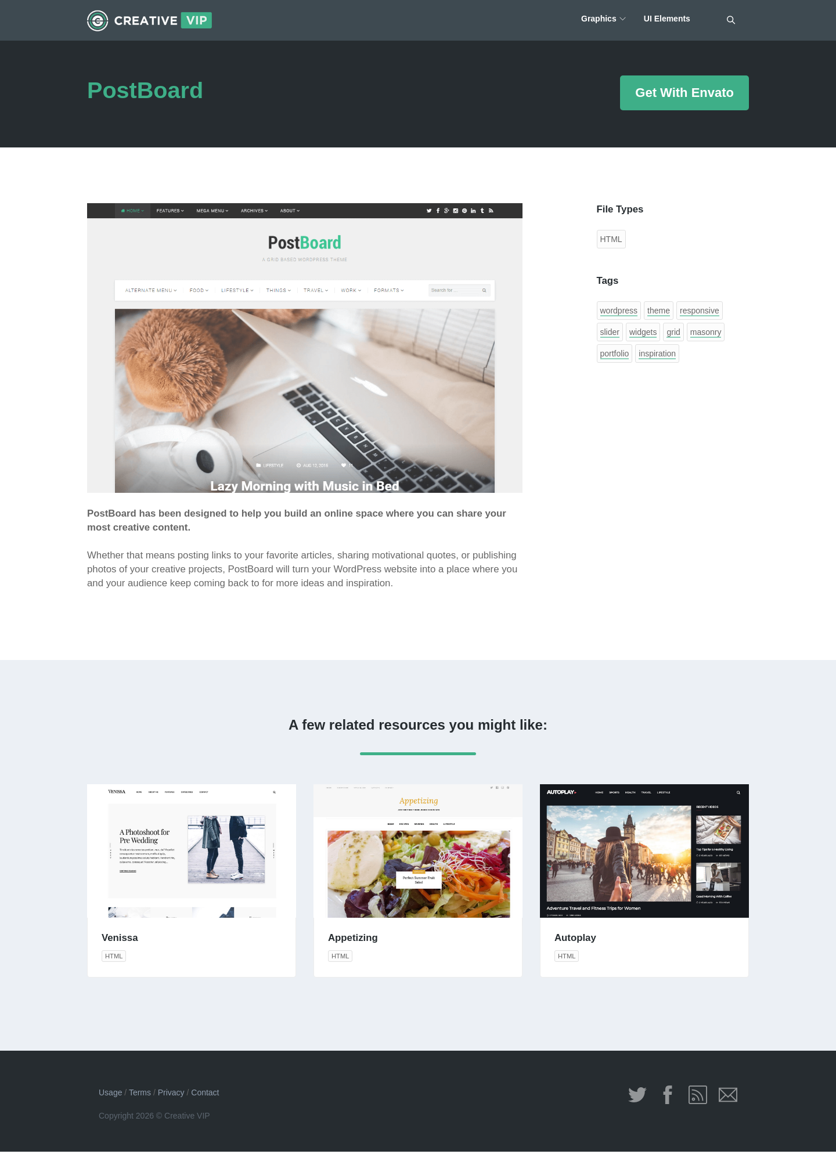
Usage (110, 1094)
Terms (140, 1094)
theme (658, 310)
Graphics (596, 20)
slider (609, 332)
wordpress (619, 310)
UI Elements (666, 20)
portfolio (614, 353)
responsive (699, 310)
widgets (643, 332)
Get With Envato (684, 92)
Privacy (171, 1094)
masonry (706, 332)
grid (673, 332)
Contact (205, 1094)
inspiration (657, 353)
